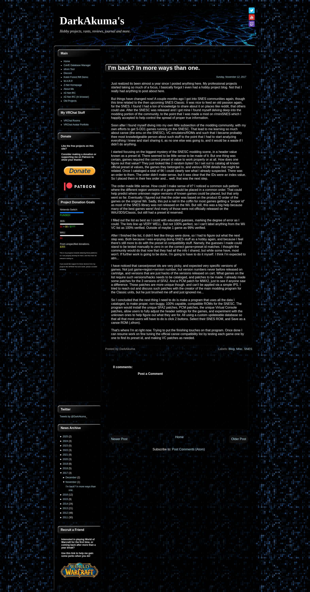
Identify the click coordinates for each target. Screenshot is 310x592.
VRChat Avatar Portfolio (76, 124)
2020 (65, 459)
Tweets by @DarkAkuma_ (73, 416)
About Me (69, 89)
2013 (65, 508)
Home (67, 61)
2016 (65, 494)
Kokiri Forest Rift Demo (76, 77)
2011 (65, 517)
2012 (65, 512)
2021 (65, 454)
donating (63, 269)
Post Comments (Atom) (188, 449)
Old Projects (70, 100)
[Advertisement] (79, 339)
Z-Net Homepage (73, 85)
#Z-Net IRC (70, 93)
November (71, 482)
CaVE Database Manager (77, 65)
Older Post (238, 439)
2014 (65, 503)
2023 (65, 445)
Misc (239, 348)
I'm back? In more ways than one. (154, 68)
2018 (65, 468)
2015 (65, 499)
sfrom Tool (69, 69)
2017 (65, 473)
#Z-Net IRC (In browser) (76, 97)
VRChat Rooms (72, 120)
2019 (65, 463)
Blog (231, 348)
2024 (65, 441)
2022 (65, 450)
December (71, 477)
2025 (65, 436)
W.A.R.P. (68, 81)
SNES (248, 348)
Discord (68, 73)
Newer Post (119, 439)
